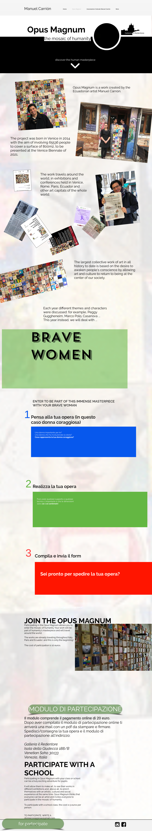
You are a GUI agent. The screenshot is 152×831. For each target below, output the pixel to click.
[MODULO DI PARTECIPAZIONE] (75, 709)
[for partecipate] (33, 824)
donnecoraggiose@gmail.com (39, 818)
